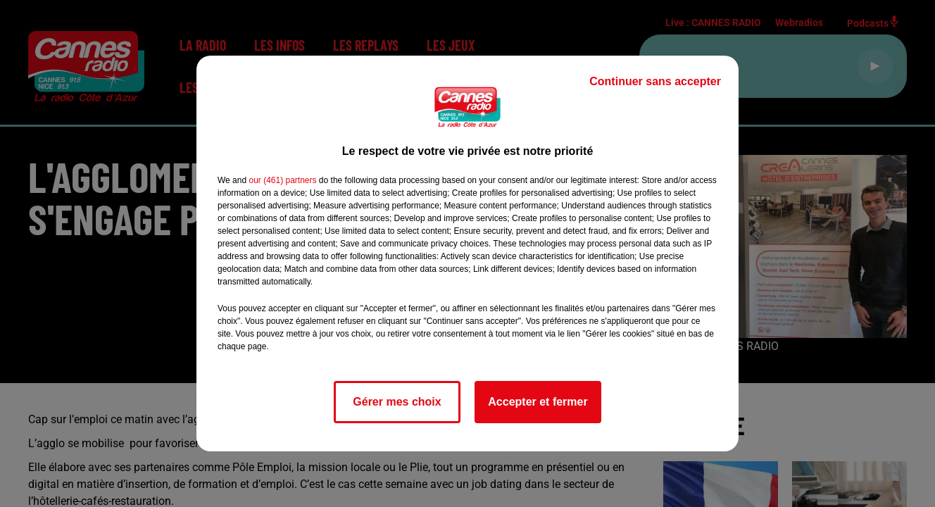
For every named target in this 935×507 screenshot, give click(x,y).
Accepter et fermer (537, 402)
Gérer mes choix (397, 402)
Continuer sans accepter (655, 81)
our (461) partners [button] (282, 180)
